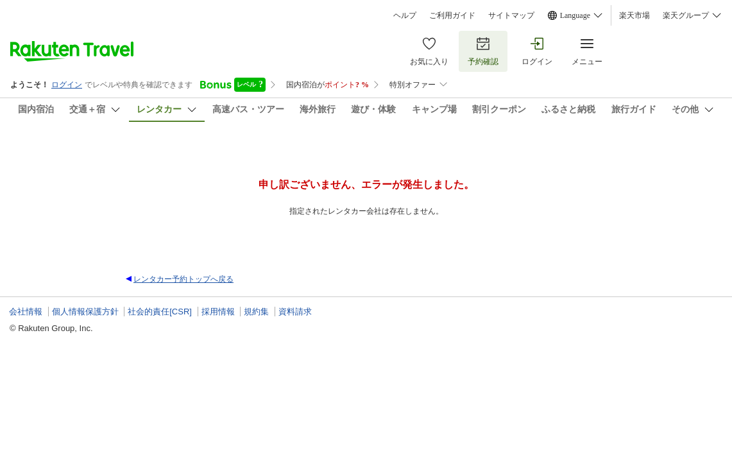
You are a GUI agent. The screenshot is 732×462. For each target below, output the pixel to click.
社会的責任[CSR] (160, 311)
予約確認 (483, 51)
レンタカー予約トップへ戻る (183, 279)
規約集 (256, 311)
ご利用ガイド (452, 15)
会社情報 (25, 311)
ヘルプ (404, 15)
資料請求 (295, 311)
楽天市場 (634, 15)
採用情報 (218, 311)
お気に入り (429, 51)
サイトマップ (511, 15)
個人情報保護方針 (85, 311)
